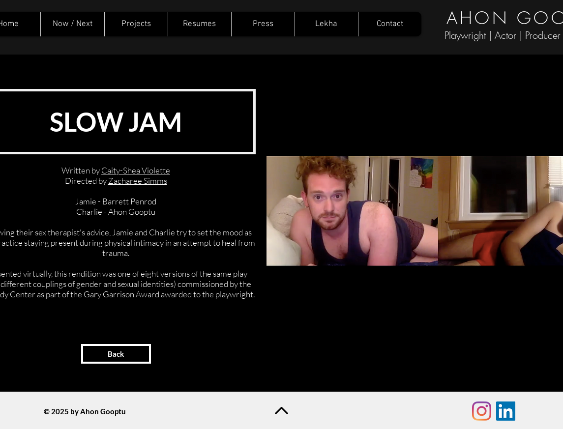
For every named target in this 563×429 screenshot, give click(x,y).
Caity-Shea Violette (135, 170)
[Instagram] (481, 411)
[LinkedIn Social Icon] (505, 411)
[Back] (116, 354)
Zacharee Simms (137, 180)
